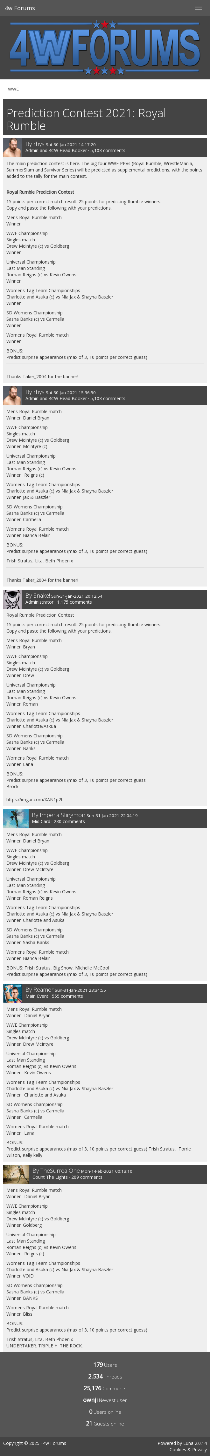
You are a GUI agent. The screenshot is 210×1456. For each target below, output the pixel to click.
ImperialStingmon (62, 815)
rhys (39, 144)
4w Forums (20, 8)
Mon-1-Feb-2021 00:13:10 (106, 1171)
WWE (13, 89)
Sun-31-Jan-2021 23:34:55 (80, 990)
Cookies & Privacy (188, 1449)
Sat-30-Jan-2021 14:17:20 (71, 144)
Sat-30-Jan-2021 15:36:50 (71, 392)
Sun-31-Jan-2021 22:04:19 (112, 815)
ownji (90, 1400)
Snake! (41, 595)
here (74, 163)
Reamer (43, 989)
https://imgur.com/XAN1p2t (34, 799)
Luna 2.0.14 (195, 1443)
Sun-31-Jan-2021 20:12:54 (76, 596)
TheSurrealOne (60, 1170)
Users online (107, 1412)
